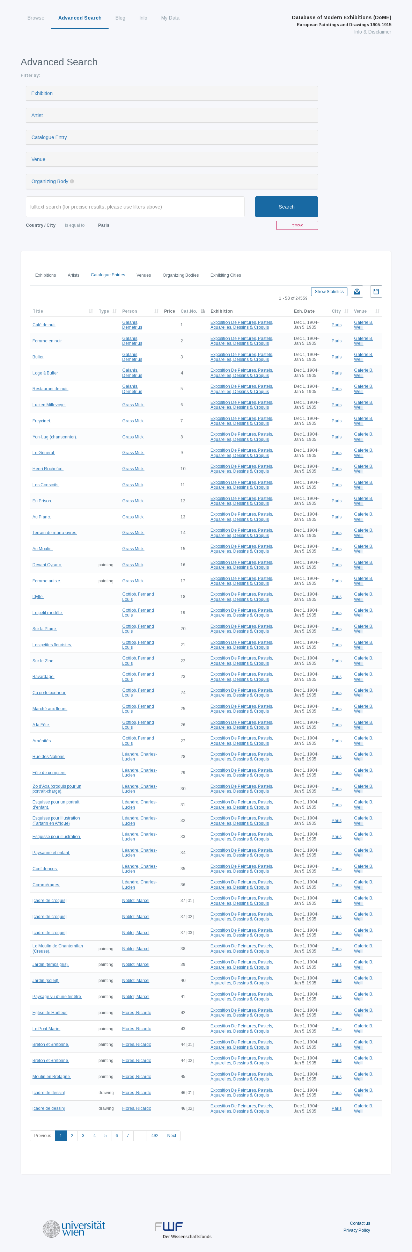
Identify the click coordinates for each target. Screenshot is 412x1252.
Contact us (360, 1223)
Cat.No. (189, 311)
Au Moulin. (42, 548)
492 (155, 1135)
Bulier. (38, 357)
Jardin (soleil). (45, 980)
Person (129, 311)
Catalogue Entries (108, 274)
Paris (336, 324)
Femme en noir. (47, 341)
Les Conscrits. (45, 484)
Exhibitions (45, 275)
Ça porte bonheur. (49, 692)
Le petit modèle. (47, 612)
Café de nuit (44, 324)
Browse (36, 18)
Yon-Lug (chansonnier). (54, 437)
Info (143, 18)
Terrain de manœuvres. (54, 532)
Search (287, 207)
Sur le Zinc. (43, 660)
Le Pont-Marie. (46, 1028)
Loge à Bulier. (45, 373)
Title (37, 311)
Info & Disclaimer (372, 32)
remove (297, 225)
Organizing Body (49, 181)
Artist (37, 115)
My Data (170, 18)
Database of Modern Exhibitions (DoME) (341, 21)
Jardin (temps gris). (50, 964)
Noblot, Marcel (135, 900)
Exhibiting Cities (226, 275)
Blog (120, 18)
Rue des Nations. (48, 756)
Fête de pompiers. (49, 772)
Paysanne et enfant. (51, 852)
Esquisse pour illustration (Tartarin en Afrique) (56, 820)
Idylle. (38, 596)
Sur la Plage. (44, 628)
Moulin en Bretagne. (51, 1076)
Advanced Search (80, 18)
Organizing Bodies (181, 275)
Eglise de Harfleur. (49, 1012)
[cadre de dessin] (48, 1092)
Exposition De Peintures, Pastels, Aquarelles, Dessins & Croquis (242, 325)
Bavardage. (43, 676)
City (336, 311)
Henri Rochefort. (48, 468)
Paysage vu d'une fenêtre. (57, 996)
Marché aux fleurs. (49, 708)
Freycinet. (41, 420)
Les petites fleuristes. (52, 644)
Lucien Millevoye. (49, 404)
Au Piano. (41, 517)
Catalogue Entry (49, 137)
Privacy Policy (357, 1230)
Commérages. (46, 884)
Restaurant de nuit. (50, 388)
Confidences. (45, 868)
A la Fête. (41, 724)
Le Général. (43, 452)
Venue (38, 159)
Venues (144, 275)
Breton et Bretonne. (50, 1044)
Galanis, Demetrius (132, 325)
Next (171, 1135)
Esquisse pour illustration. (56, 836)
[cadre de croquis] (49, 900)
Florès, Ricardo (136, 1012)
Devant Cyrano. (47, 564)
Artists (73, 275)
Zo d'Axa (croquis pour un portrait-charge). (56, 789)
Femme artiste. (46, 580)
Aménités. (42, 740)
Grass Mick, (133, 404)
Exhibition (42, 93)
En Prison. (42, 500)
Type (103, 311)
